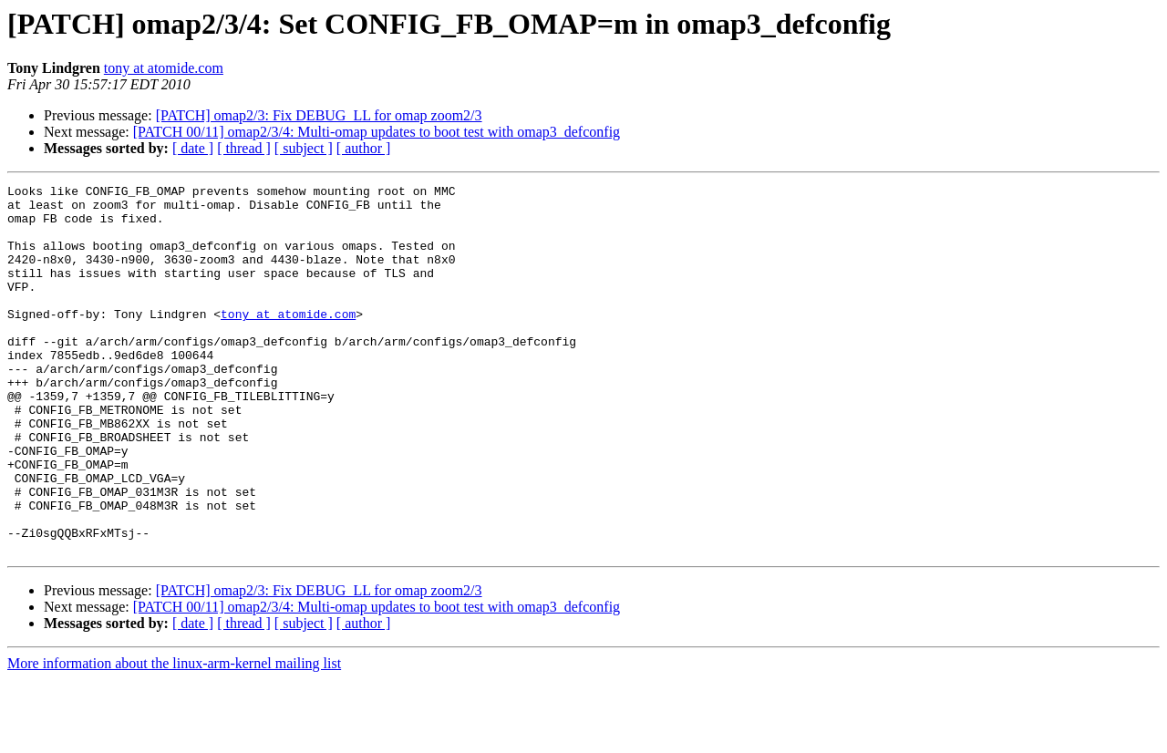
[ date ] (192, 148)
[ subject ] (303, 148)
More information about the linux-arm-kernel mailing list (174, 737)
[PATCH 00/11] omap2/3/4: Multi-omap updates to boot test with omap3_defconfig (376, 131)
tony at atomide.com (163, 68)
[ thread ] (244, 148)
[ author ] (363, 148)
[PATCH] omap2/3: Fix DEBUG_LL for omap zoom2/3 (319, 115)
